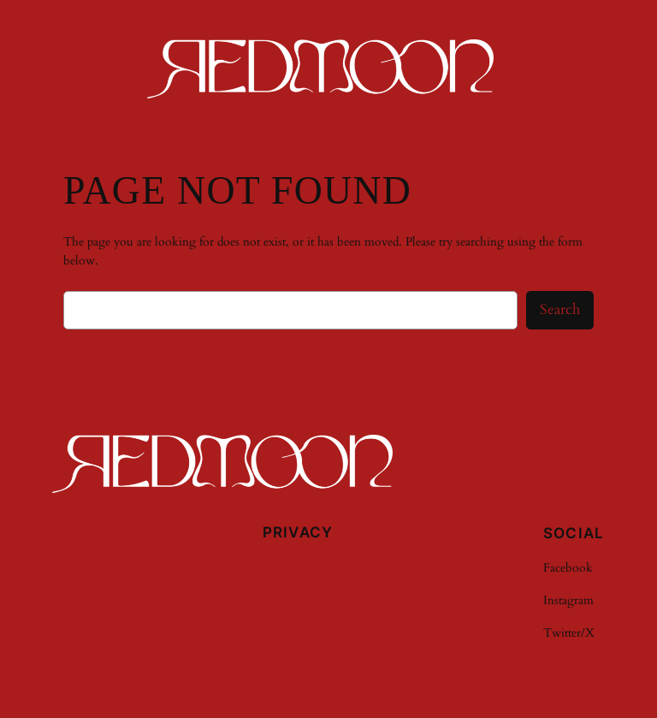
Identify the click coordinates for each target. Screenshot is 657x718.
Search (560, 309)
